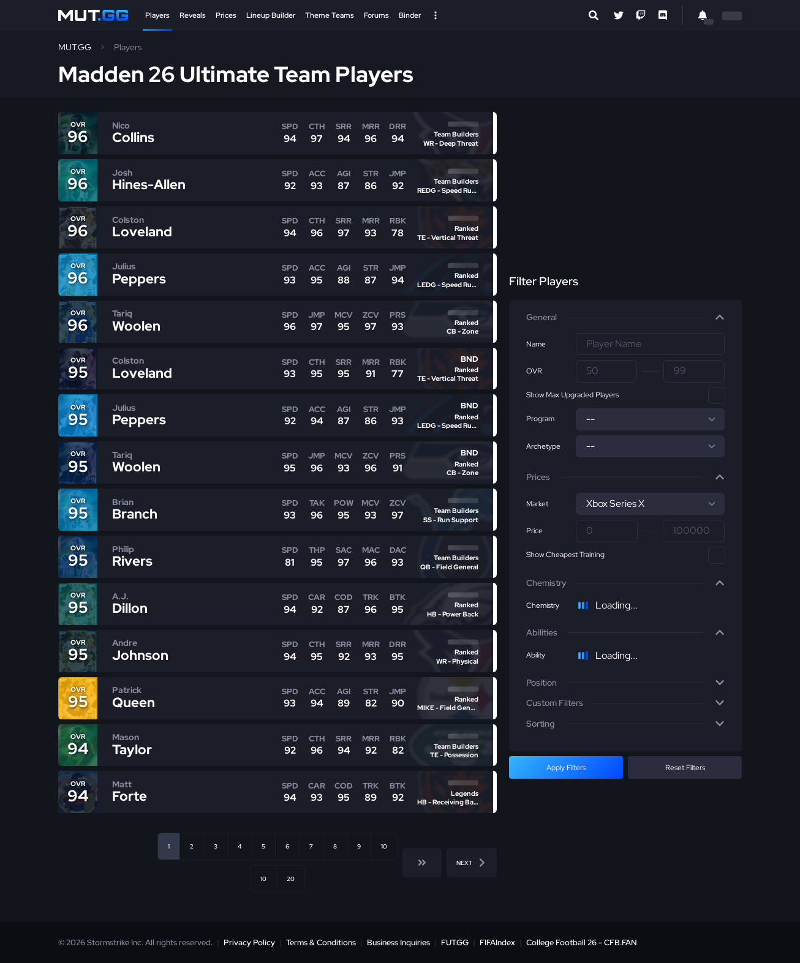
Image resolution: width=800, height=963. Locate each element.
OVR (534, 371)
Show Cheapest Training (565, 555)
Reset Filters (685, 768)
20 (291, 878)
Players (157, 15)
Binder (410, 15)
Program (540, 419)
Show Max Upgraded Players (572, 395)
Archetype (543, 446)
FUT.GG (455, 942)
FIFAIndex (497, 942)
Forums (376, 15)
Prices (226, 15)
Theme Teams (329, 15)
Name (536, 344)
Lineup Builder (270, 15)
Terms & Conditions (321, 942)
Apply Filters (566, 768)
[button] (625, 317)
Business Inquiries (398, 942)
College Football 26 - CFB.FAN (581, 942)
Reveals (192, 15)
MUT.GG (74, 47)
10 (384, 846)
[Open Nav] (435, 15)
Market (537, 504)
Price (534, 531)
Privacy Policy (249, 942)
